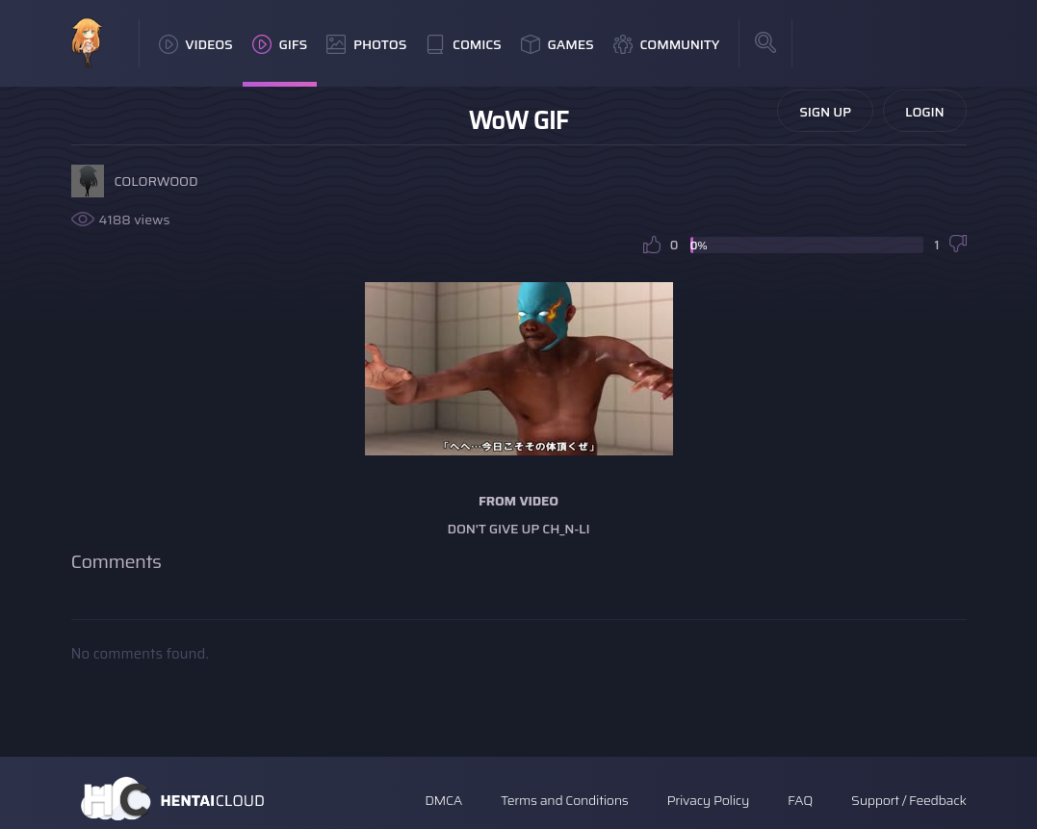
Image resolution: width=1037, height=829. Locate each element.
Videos (196, 44)
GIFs (280, 44)
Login (925, 111)
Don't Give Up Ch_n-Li (519, 528)
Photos (366, 44)
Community (666, 44)
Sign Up (825, 111)
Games (557, 44)
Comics (463, 44)
